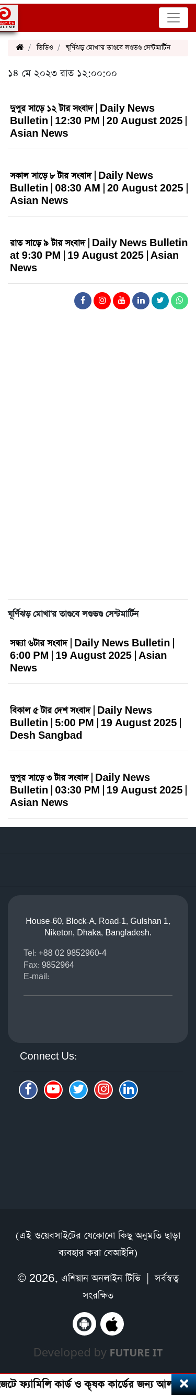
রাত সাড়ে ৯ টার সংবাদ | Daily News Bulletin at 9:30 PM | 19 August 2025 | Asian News (99, 255)
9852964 (58, 964)
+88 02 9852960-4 (72, 952)
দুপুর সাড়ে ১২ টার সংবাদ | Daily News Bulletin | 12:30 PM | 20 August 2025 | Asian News (98, 121)
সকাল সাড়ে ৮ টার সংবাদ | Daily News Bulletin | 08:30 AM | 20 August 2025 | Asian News (99, 188)
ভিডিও (45, 48)
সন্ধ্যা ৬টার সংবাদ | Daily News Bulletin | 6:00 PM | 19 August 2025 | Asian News (92, 656)
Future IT (136, 1352)
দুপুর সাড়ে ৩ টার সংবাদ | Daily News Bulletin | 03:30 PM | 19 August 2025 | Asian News (98, 790)
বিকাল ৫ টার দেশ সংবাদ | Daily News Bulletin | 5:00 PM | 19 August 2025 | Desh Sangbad (95, 723)
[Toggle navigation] (173, 17)
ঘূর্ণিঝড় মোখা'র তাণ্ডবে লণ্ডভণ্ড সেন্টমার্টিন (118, 48)
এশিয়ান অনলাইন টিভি (101, 1278)
